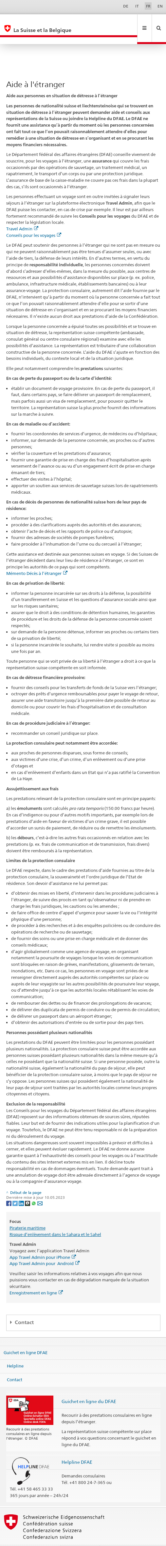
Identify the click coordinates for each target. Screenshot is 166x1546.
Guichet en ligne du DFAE (89, 1387)
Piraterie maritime (27, 1213)
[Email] (40, 1188)
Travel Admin (22, 214)
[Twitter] (15, 1188)
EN (160, 6)
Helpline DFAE (77, 1448)
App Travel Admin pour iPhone (42, 1243)
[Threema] (28, 1188)
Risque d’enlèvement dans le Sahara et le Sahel (55, 1220)
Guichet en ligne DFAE (25, 1338)
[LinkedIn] (22, 1188)
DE (125, 6)
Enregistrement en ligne (36, 1278)
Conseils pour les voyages (33, 221)
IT (137, 6)
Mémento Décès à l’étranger (36, 559)
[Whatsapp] (34, 1188)
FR (148, 6)
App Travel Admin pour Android (44, 1249)
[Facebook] (9, 1188)
